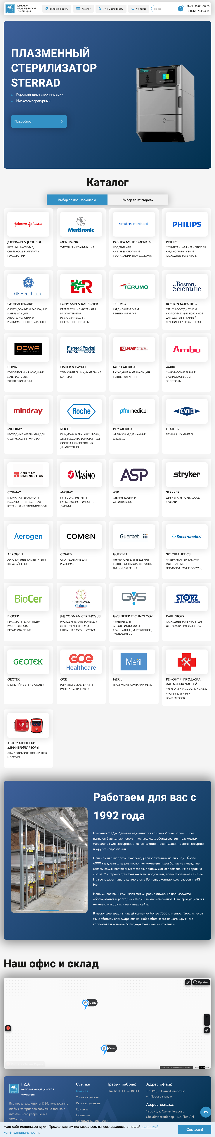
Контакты (138, 9)
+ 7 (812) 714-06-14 (197, 11)
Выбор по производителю (77, 199)
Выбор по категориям (137, 199)
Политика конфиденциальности (92, 1118)
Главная (82, 1091)
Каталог (83, 9)
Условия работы (57, 9)
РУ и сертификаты (88, 1103)
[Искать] (180, 8)
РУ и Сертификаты (111, 9)
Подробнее (38, 121)
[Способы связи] (205, 1112)
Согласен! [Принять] (194, 1129)
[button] (25, 910)
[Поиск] (164, 8)
